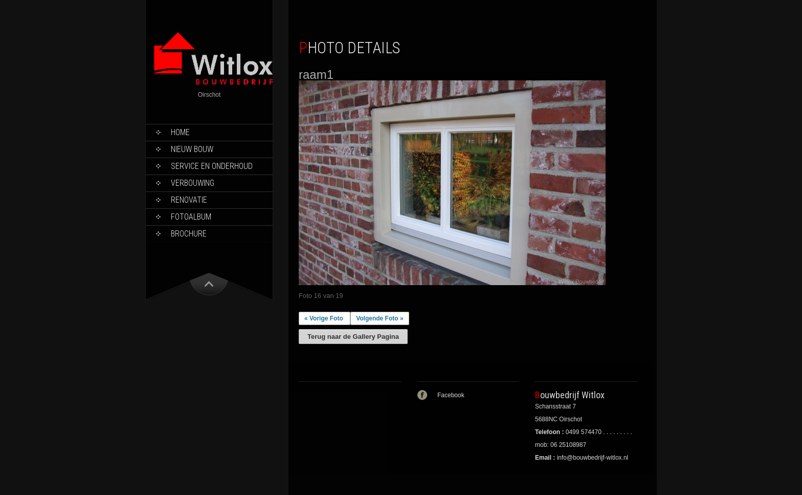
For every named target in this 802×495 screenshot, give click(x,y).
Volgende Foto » (379, 318)
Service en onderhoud (212, 166)
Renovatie (189, 200)
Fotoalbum (191, 217)
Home (180, 132)
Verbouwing (192, 183)
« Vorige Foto (323, 318)
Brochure (189, 234)
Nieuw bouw (192, 149)
